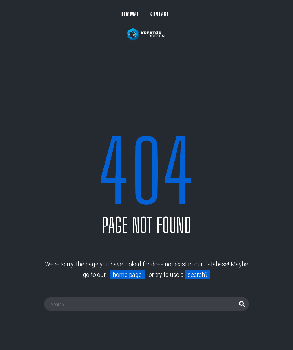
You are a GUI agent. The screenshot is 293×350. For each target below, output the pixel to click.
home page (127, 275)
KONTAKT (160, 13)
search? (198, 275)
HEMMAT (130, 13)
